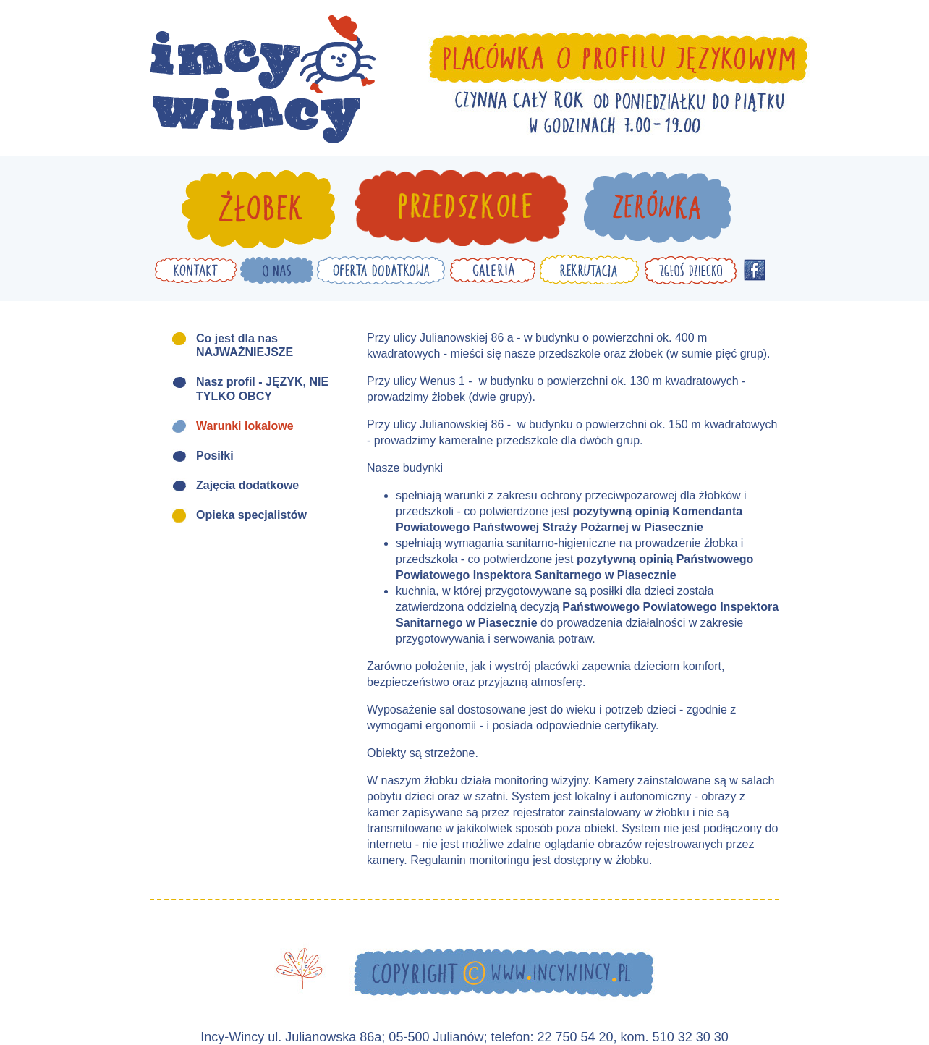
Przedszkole (461, 209)
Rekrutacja (589, 269)
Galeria (492, 269)
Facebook (754, 269)
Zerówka (657, 209)
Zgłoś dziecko (690, 269)
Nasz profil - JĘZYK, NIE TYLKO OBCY (262, 389)
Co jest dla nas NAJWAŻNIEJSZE (244, 345)
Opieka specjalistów (251, 515)
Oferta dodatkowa (381, 269)
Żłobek (258, 209)
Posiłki (215, 455)
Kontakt (196, 269)
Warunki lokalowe (245, 426)
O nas (276, 269)
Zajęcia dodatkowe (247, 485)
